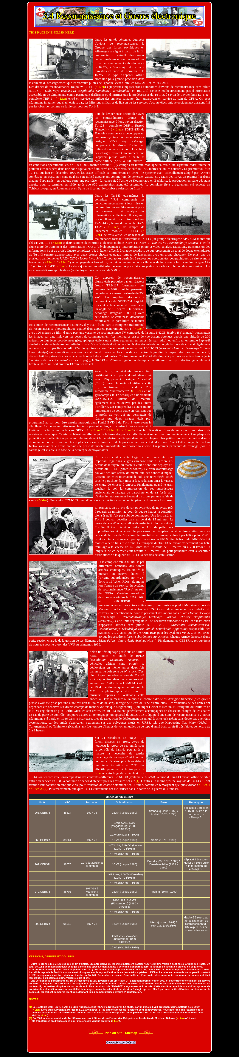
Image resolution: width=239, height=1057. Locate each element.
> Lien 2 (64, 262)
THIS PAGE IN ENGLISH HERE (51, 32)
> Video (42, 500)
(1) (137, 781)
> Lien (100, 87)
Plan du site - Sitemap (121, 1033)
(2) (45, 789)
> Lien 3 (128, 430)
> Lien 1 (50, 262)
